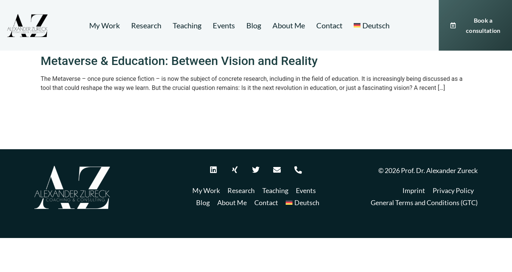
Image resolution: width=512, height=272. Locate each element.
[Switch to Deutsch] (371, 25)
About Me (288, 25)
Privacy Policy (453, 190)
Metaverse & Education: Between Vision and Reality (179, 61)
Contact (329, 25)
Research (146, 25)
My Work (104, 25)
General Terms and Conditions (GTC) (424, 202)
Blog (253, 25)
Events (224, 25)
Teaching (187, 25)
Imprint (413, 190)
